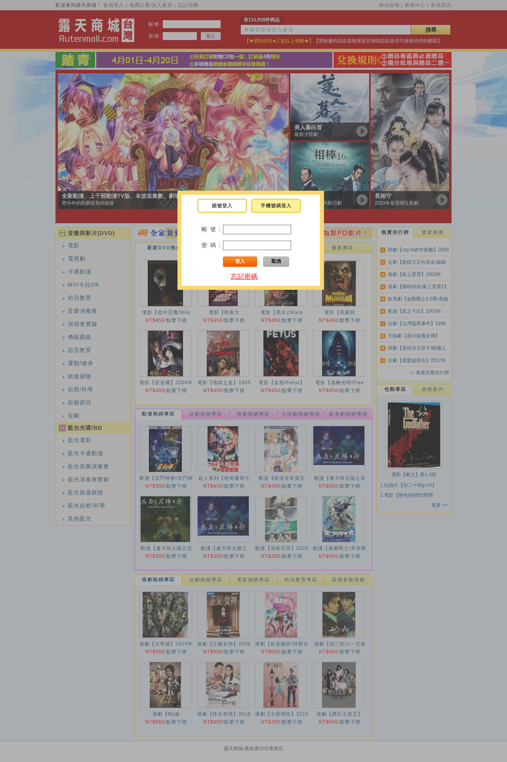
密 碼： (212, 245)
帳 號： (212, 229)
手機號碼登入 (276, 206)
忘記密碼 (244, 276)
